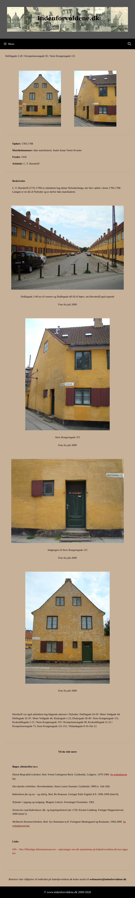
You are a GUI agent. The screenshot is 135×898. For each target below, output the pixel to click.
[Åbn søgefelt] (129, 44)
